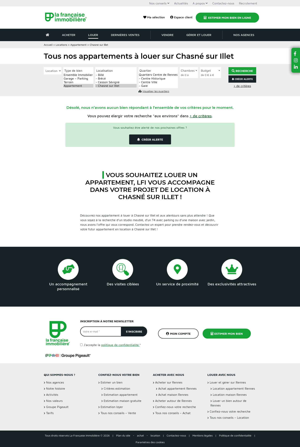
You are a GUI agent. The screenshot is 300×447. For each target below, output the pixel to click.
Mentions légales (202, 435)
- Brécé (116, 78)
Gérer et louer (198, 35)
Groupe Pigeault (57, 407)
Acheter (68, 35)
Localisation (104, 70)
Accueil (48, 44)
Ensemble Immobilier (78, 75)
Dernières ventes (125, 35)
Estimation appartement (121, 394)
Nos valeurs (54, 400)
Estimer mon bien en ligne (227, 17)
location (155, 435)
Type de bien (73, 70)
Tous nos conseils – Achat (173, 413)
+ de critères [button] (242, 86)
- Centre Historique (158, 78)
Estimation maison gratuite (122, 400)
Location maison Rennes (230, 394)
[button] (201, 116)
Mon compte (178, 333)
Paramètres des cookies (150, 442)
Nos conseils (157, 3)
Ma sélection (154, 17)
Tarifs (50, 413)
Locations (61, 44)
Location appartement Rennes (234, 388)
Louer (93, 35)
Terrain (78, 82)
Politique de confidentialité (235, 435)
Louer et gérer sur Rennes (228, 382)
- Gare (158, 86)
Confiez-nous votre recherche (175, 407)
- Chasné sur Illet (116, 86)
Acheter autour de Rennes (173, 400)
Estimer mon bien (227, 333)
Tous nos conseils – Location (229, 417)
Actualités (181, 3)
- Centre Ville (158, 82)
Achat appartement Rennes (177, 388)
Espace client (181, 17)
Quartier (145, 70)
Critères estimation (117, 388)
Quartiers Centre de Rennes (158, 75)
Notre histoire (55, 388)
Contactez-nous (223, 3)
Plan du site (123, 435)
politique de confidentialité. (120, 345)
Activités (52, 394)
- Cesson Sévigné (116, 82)
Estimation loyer (112, 407)
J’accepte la (112, 345)
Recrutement (248, 3)
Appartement (78, 44)
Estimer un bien (111, 382)
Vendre (167, 35)
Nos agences (243, 35)
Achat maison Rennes (173, 394)
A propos (199, 3)
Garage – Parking (78, 78)
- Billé (116, 75)
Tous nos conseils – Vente (118, 413)
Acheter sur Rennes (168, 382)
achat (140, 435)
